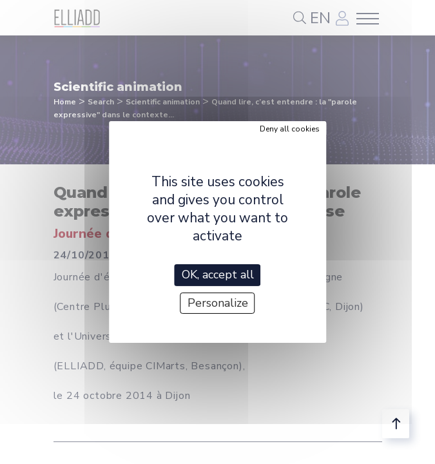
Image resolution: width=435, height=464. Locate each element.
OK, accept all (218, 274)
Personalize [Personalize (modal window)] (218, 303)
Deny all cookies (290, 129)
